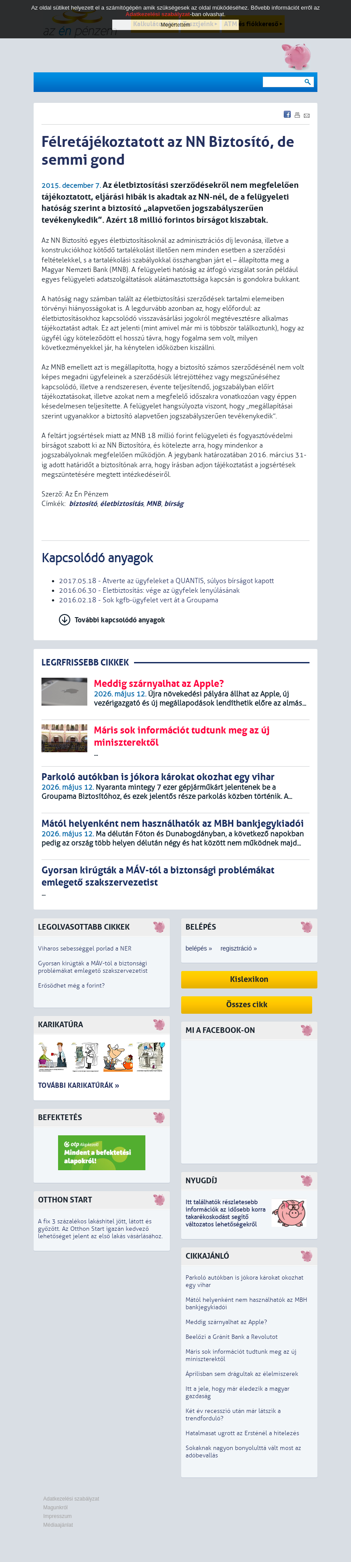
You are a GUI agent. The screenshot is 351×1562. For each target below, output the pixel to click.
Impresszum (57, 1516)
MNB (153, 503)
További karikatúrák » (78, 1085)
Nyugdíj (201, 1180)
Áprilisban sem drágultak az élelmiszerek (242, 1374)
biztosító (83, 503)
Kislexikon (249, 979)
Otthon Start (65, 1200)
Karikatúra (60, 1024)
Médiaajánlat (58, 1525)
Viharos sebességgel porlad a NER (84, 948)
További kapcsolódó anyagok (120, 620)
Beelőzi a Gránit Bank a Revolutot (232, 1337)
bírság (173, 503)
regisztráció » (238, 948)
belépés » (199, 948)
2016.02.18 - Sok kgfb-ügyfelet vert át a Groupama (138, 600)
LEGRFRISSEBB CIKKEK (85, 663)
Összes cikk (247, 1004)
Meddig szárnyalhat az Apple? (226, 1322)
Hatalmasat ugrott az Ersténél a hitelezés (242, 1433)
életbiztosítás (121, 503)
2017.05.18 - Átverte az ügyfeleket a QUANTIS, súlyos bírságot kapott (166, 581)
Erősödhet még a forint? (71, 985)
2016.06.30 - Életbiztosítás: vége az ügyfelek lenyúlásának (149, 590)
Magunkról (55, 1507)
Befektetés (60, 1117)
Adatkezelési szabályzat (71, 1499)
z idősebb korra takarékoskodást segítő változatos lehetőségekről (225, 1217)
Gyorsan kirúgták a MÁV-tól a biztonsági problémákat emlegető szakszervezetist (93, 967)
